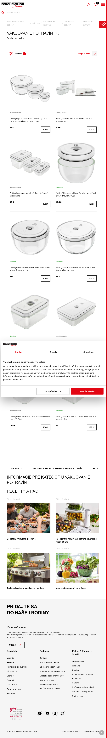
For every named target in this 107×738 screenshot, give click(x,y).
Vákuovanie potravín (88, 23)
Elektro (10, 676)
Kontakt (43, 658)
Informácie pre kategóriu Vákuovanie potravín (57, 468)
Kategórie (36, 23)
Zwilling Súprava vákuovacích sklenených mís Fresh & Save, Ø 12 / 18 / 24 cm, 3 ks (28, 119)
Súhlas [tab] (18, 352)
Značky (75, 670)
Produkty (16, 468)
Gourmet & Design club (82, 692)
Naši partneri (78, 696)
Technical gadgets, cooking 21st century (25, 588)
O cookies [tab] (88, 352)
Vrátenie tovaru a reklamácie (52, 671)
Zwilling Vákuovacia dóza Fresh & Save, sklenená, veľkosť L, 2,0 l (76, 417)
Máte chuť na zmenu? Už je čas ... (71, 588)
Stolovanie (12, 671)
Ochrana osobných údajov (51, 676)
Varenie (10, 658)
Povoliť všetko (87, 391)
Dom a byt (11, 680)
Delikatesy (12, 685)
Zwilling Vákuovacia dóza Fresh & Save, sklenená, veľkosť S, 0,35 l (30, 417)
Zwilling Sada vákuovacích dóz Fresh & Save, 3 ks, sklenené (29, 194)
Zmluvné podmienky (88, 635)
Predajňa (76, 666)
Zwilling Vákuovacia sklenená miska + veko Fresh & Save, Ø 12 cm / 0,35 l (76, 194)
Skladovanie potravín (69, 23)
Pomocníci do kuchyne (49, 23)
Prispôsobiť (53, 391)
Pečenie (10, 662)
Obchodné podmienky (50, 667)
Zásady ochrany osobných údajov (65, 635)
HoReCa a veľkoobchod (83, 687)
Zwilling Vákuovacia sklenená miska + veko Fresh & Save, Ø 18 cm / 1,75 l (30, 268)
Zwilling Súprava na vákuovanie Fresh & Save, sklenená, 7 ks (74, 119)
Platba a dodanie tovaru (50, 662)
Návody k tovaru (47, 680)
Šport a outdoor (14, 689)
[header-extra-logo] (13, 5)
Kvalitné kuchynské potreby (15, 23)
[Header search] (4, 13)
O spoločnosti (78, 661)
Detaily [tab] (53, 352)
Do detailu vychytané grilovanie (21, 539)
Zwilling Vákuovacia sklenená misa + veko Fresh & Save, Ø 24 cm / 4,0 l (75, 268)
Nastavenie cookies (91, 732)
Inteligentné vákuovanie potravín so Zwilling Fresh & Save (76, 540)
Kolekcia (11, 693)
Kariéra (75, 683)
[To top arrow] (101, 732)
